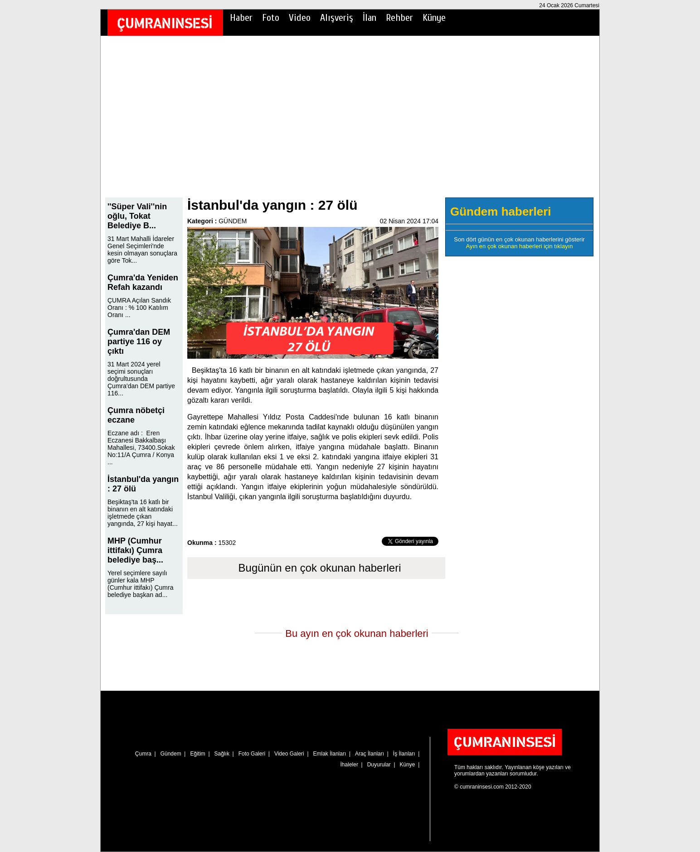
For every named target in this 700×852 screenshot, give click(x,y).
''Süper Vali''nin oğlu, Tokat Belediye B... (137, 216)
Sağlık (221, 754)
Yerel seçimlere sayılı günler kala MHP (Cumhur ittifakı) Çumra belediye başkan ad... (140, 583)
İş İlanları (404, 754)
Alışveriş (336, 18)
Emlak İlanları (329, 754)
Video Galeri (289, 754)
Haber (241, 18)
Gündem (170, 754)
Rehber (399, 18)
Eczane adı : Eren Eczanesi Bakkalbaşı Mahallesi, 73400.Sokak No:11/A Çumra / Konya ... (141, 447)
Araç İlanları (369, 754)
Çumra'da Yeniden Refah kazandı (142, 282)
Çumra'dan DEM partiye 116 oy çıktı (138, 341)
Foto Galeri (251, 754)
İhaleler (349, 764)
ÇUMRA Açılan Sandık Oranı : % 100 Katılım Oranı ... (139, 307)
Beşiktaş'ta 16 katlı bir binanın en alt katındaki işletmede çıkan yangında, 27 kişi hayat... (142, 512)
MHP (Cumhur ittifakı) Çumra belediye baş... (135, 550)
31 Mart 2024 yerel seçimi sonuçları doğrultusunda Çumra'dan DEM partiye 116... (141, 379)
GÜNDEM (233, 221)
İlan (369, 18)
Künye (434, 18)
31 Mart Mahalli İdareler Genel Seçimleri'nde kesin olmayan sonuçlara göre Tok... (142, 249)
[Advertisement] (350, 122)
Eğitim (197, 754)
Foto (270, 18)
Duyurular (379, 764)
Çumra (143, 754)
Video (300, 18)
